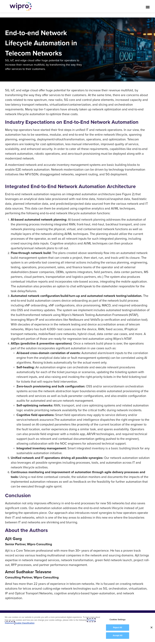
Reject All (117, 627)
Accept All (117, 635)
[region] (77, 627)
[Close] (151, 627)
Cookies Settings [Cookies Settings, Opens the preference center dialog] (117, 619)
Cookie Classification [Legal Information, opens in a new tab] (24, 623)
